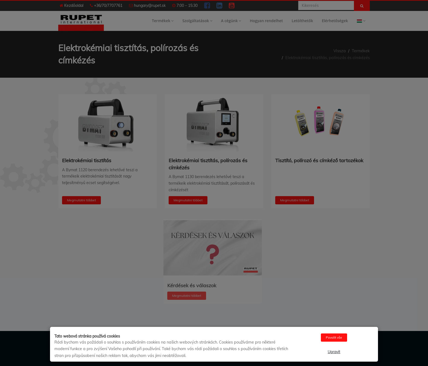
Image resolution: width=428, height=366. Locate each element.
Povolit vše (334, 337)
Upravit (334, 351)
